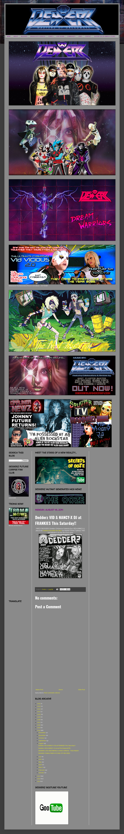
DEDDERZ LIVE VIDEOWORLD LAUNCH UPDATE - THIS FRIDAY (58, 751)
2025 (39, 703)
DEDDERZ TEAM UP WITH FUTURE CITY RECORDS (54, 753)
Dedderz (44, 589)
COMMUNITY (71, 36)
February (42, 770)
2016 (39, 725)
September (42, 740)
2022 (39, 709)
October (42, 738)
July (40, 756)
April (40, 764)
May (40, 762)
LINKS (80, 36)
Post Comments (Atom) (52, 693)
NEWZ (9, 36)
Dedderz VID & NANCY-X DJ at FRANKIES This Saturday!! (56, 745)
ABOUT (15, 36)
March (41, 767)
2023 (39, 706)
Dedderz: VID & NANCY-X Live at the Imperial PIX (54, 748)
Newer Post (39, 689)
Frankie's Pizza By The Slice (52, 531)
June (40, 759)
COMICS (50, 36)
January (41, 772)
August (41, 743)
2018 (38, 719)
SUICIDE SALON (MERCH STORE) (104, 36)
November (42, 735)
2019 (39, 717)
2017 (38, 722)
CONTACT (88, 36)
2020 (39, 714)
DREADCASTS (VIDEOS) (37, 36)
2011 (38, 781)
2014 (39, 730)
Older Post (81, 689)
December (42, 732)
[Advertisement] (60, 672)
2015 (38, 727)
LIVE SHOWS (60, 36)
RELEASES (24, 36)
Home (61, 689)
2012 (38, 778)
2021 (38, 711)
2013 (38, 776)
